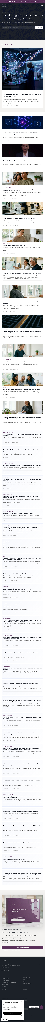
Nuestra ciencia (26, 993)
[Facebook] (8, 970)
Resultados (4, 993)
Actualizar (4, 986)
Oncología (25, 981)
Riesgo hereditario (5, 978)
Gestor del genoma (27, 983)
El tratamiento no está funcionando (9, 982)
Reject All (13, 1016)
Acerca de (25, 991)
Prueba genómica (26, 977)
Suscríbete (39, 27)
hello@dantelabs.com (5, 967)
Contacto (25, 1000)
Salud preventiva (5, 984)
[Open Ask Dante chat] (41, 1007)
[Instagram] (6, 970)
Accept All (12, 1013)
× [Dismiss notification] (43, 1)
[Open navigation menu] (42, 5)
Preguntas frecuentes (6, 998)
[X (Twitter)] (4, 970)
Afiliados (25, 998)
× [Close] (21, 1002)
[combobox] (4, 1019)
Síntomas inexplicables (6, 980)
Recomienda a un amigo (28, 996)
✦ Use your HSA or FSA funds (10, 1)
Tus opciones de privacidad (33, 1015)
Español (3, 1019)
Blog (2, 996)
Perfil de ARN (25, 979)
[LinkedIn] (2, 970)
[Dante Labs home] (4, 5)
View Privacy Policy (7, 1009)
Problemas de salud (5, 991)
